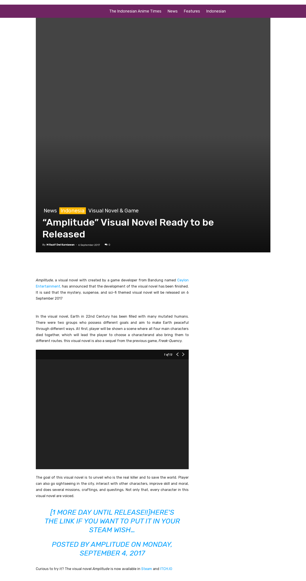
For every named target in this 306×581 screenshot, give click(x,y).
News (172, 11)
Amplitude (110, 544)
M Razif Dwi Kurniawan (60, 244)
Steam (146, 569)
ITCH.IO (166, 569)
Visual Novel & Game (113, 211)
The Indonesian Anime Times (135, 11)
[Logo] (71, 11)
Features (192, 11)
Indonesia (73, 211)
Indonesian (216, 11)
